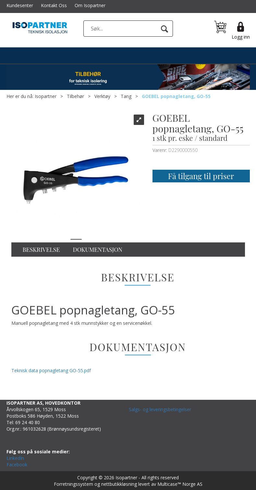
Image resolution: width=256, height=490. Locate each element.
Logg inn (241, 37)
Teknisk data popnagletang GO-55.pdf (51, 370)
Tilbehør (75, 96)
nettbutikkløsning (119, 484)
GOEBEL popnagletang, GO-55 (176, 96)
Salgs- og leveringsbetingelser (160, 409)
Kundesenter (19, 5)
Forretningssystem (73, 484)
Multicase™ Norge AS (179, 484)
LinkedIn (15, 458)
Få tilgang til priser (201, 176)
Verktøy (102, 96)
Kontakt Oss (54, 5)
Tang (126, 96)
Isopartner (45, 96)
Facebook (16, 464)
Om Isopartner (90, 5)
